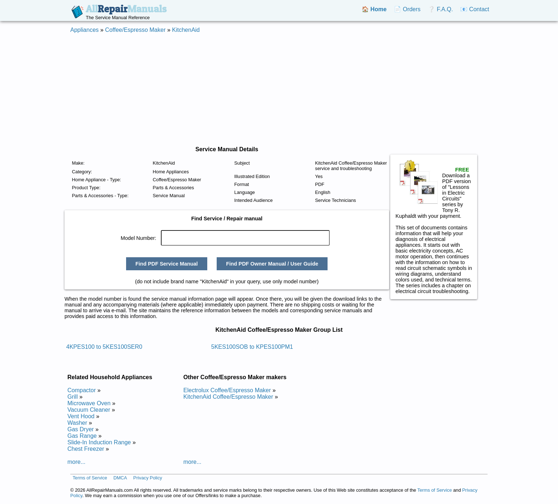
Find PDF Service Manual (167, 264)
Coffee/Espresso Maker (135, 30)
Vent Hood (81, 416)
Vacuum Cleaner (88, 410)
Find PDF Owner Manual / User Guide (272, 264)
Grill (72, 397)
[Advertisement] (279, 89)
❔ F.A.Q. (440, 9)
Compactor (81, 390)
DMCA (120, 477)
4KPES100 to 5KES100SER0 (104, 347)
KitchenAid (186, 30)
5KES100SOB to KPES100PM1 (252, 347)
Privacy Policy (147, 477)
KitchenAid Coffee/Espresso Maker (228, 397)
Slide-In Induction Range (99, 442)
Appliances (84, 30)
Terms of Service (89, 477)
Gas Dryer (80, 429)
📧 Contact (474, 9)
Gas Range (82, 436)
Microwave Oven (89, 403)
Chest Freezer (85, 449)
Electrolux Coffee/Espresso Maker (227, 390)
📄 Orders (407, 9)
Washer (77, 423)
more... (76, 462)
